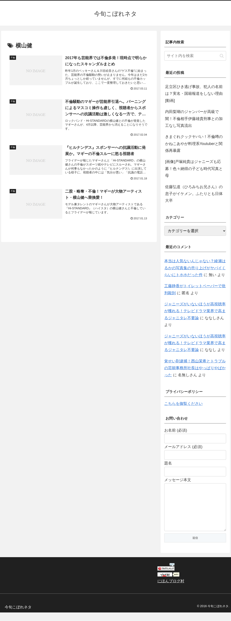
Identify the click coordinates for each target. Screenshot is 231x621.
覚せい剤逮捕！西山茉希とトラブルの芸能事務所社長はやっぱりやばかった (195, 368)
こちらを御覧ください (183, 403)
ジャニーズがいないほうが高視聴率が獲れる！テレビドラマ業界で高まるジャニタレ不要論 (195, 311)
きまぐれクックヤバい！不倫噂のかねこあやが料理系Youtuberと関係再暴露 (194, 144)
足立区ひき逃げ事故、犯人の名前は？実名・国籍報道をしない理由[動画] (194, 94)
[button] (221, 55)
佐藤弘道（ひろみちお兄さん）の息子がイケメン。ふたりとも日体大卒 (194, 194)
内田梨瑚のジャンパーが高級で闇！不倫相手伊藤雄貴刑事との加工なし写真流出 (194, 119)
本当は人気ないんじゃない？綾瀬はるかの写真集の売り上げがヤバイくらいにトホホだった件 (195, 268)
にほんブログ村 (170, 589)
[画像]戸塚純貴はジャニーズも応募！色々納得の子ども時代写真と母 (194, 169)
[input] (195, 56)
